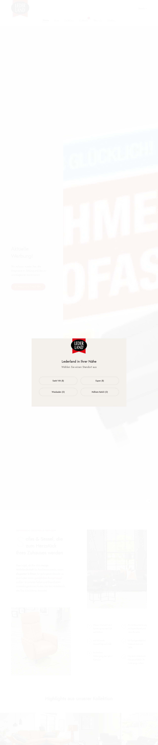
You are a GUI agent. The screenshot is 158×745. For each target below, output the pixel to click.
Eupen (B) (100, 380)
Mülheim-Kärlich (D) (100, 392)
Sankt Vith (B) (58, 380)
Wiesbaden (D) (58, 392)
